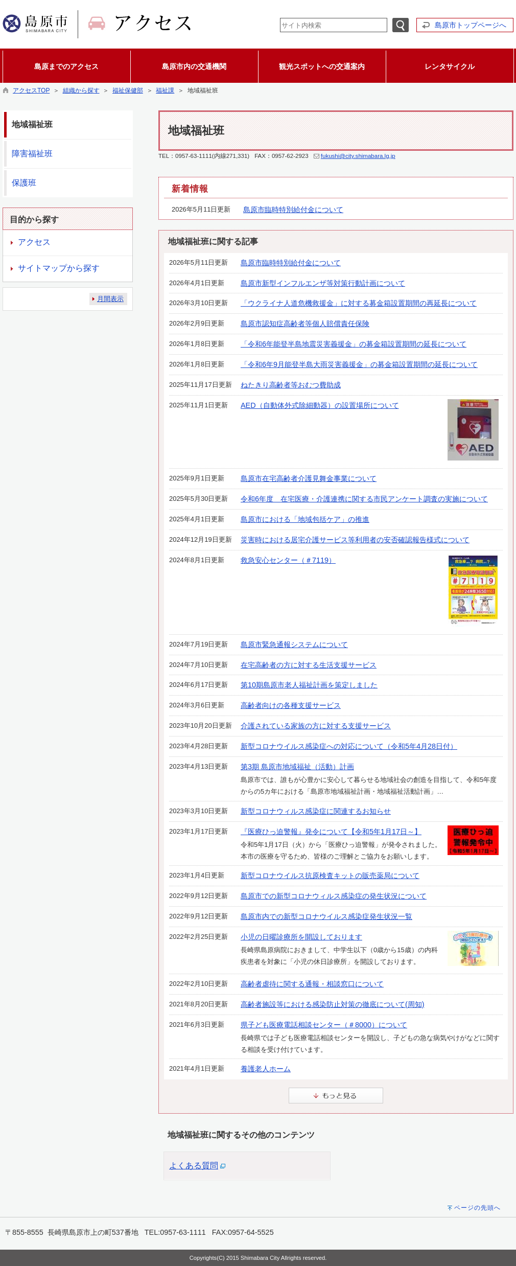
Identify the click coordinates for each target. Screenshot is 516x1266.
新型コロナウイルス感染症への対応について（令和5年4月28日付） (349, 746)
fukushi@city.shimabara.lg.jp (358, 156)
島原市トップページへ (470, 25)
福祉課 (165, 90)
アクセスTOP (31, 90)
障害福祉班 (32, 153)
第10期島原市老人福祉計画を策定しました (309, 685)
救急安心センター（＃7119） (288, 560)
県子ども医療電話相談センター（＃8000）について (324, 1025)
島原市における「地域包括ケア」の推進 (305, 519)
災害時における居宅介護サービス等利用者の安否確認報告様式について (355, 540)
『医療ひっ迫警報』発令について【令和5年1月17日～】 (331, 831)
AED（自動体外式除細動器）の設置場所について (320, 405)
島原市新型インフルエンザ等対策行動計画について (323, 283)
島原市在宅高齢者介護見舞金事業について (309, 478)
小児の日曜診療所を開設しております (301, 937)
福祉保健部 (127, 90)
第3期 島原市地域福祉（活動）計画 (297, 767)
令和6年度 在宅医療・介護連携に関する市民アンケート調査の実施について (364, 499)
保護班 (24, 182)
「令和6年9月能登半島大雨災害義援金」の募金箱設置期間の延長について (359, 364)
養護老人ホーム (266, 1069)
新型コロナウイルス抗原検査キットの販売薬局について (330, 875)
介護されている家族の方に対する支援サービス (316, 726)
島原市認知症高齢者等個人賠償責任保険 (305, 323)
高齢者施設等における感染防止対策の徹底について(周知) (333, 1004)
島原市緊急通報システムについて (294, 644)
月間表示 (110, 299)
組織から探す (81, 90)
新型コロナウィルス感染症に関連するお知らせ (316, 811)
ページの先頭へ (477, 1208)
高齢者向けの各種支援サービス (291, 705)
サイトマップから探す (59, 268)
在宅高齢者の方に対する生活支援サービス (309, 665)
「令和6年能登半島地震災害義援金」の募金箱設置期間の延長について (353, 344)
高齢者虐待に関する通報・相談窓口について (312, 984)
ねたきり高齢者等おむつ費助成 (291, 385)
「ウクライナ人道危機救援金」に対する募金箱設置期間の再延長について (359, 303)
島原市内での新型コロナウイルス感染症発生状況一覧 (326, 916)
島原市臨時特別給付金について (293, 209)
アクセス (34, 242)
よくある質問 (193, 1165)
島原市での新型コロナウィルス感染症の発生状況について (334, 896)
